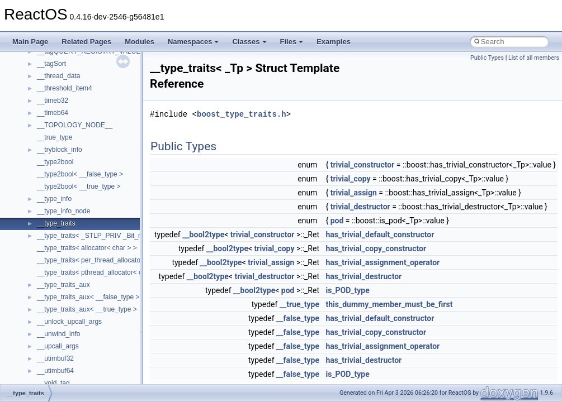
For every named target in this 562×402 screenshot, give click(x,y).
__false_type (297, 318)
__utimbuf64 (55, 371)
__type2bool (55, 162)
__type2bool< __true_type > (78, 186)
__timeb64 (52, 113)
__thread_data (58, 76)
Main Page (30, 41)
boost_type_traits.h (241, 114)
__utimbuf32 (55, 358)
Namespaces (193, 41)
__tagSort (51, 64)
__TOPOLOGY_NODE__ (74, 125)
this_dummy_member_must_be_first (388, 304)
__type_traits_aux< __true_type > (87, 309)
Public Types (487, 57)
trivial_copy (350, 178)
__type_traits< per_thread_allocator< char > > (105, 260)
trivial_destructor (360, 206)
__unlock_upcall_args (69, 322)
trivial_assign (353, 192)
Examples (334, 41)
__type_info (54, 199)
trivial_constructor (362, 164)
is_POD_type (347, 290)
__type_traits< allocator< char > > (87, 248)
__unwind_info (58, 334)
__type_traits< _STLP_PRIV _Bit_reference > (104, 236)
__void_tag (53, 383)
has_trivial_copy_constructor (375, 248)
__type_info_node (63, 211)
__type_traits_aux (63, 285)
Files (292, 41)
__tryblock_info (59, 150)
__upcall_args (58, 346)
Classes (249, 41)
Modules (139, 41)
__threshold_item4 (64, 88)
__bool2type (203, 234)
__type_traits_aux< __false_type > (88, 297)
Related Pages (86, 41)
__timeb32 (52, 100)
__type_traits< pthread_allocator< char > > (100, 272)
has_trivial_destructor (363, 276)
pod (337, 220)
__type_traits (56, 223)
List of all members (533, 57)
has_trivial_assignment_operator (382, 262)
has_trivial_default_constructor (379, 234)
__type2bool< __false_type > (80, 174)
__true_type (54, 137)
